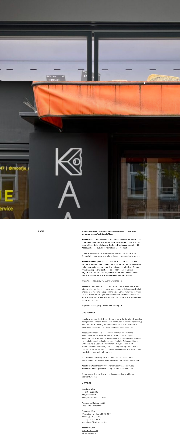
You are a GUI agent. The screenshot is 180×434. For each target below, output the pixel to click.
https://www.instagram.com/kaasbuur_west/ (115, 366)
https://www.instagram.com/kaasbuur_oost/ (114, 368)
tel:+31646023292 (90, 392)
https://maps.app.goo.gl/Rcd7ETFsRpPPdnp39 (102, 306)
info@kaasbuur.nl (89, 395)
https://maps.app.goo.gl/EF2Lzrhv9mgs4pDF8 (102, 281)
